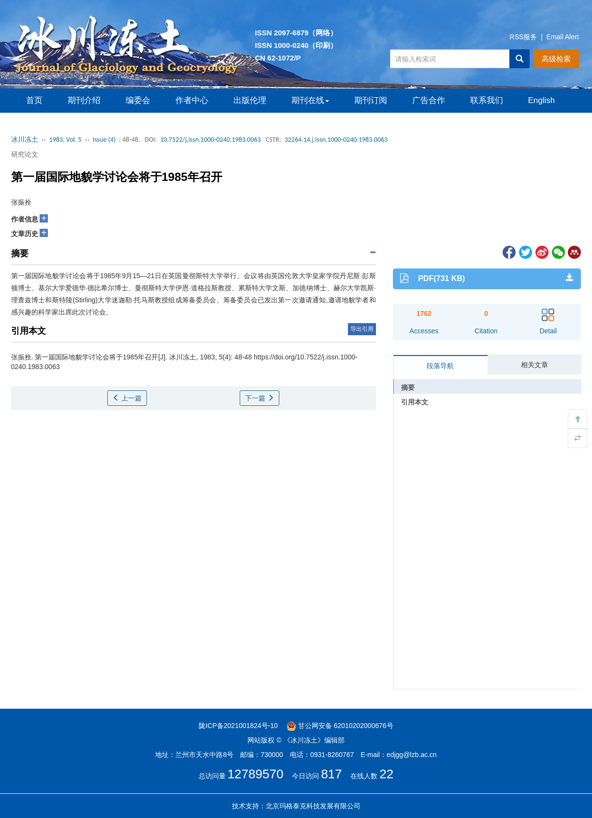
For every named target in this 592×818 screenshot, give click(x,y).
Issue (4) (104, 139)
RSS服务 (523, 37)
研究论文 (24, 154)
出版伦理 (249, 100)
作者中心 (191, 100)
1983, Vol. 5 (65, 139)
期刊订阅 (370, 100)
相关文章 (534, 365)
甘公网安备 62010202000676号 (340, 725)
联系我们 (486, 100)
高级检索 (556, 59)
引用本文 (414, 402)
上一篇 (127, 398)
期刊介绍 (84, 100)
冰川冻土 (24, 139)
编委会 (138, 100)
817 (331, 774)
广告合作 (428, 100)
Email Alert (563, 37)
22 (386, 774)
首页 (34, 100)
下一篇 (259, 398)
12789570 (256, 774)
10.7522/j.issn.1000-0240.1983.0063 (210, 139)
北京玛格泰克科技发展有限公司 (313, 806)
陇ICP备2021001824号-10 (238, 725)
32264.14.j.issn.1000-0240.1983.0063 (336, 139)
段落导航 (440, 366)
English (541, 100)
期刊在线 (310, 100)
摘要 (408, 387)
